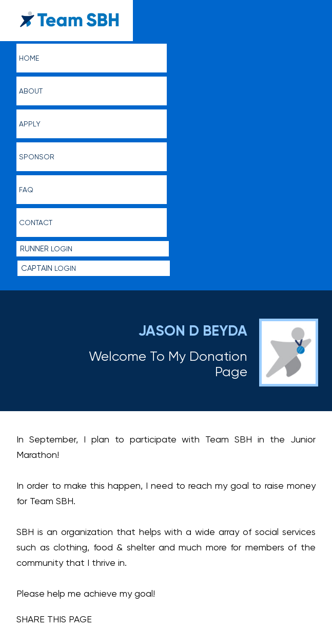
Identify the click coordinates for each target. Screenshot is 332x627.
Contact (35, 222)
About (31, 91)
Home (29, 58)
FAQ (26, 190)
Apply (30, 124)
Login (46, 248)
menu (312, 13)
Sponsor (36, 157)
